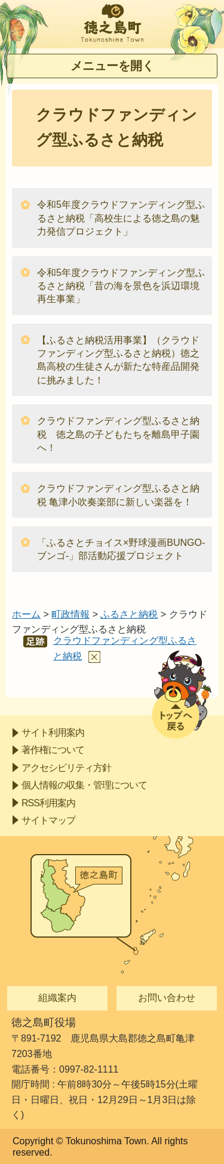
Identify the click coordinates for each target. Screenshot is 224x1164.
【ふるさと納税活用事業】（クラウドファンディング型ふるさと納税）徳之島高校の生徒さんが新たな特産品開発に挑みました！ (118, 360)
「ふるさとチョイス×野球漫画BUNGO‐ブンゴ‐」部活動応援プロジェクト (121, 549)
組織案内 (57, 998)
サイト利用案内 (53, 732)
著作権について (53, 750)
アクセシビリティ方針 (66, 768)
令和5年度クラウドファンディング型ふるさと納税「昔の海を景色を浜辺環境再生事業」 (121, 286)
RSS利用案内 (48, 803)
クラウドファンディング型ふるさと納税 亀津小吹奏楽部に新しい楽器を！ (118, 494)
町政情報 (70, 614)
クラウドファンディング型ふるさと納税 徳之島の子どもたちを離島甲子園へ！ (118, 434)
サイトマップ (48, 820)
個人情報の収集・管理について (84, 785)
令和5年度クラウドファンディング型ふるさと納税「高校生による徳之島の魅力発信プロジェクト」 (121, 218)
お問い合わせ (166, 998)
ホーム (26, 614)
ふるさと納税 (129, 614)
